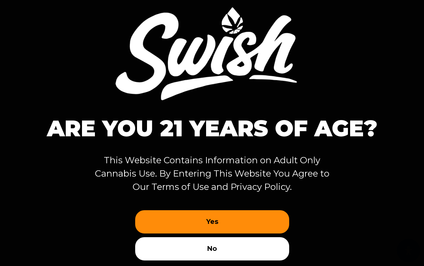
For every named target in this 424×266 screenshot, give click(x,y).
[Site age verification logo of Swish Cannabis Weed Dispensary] (212, 51)
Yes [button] (212, 222)
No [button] (212, 249)
